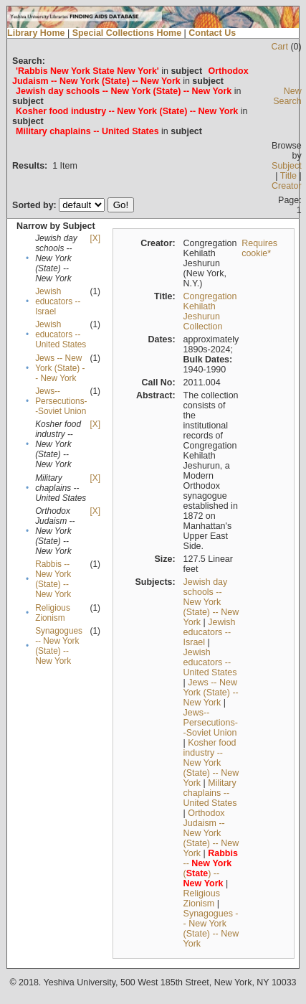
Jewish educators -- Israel (57, 301)
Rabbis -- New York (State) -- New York (53, 579)
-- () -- (210, 868)
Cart (279, 47)
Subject (287, 166)
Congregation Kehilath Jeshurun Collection (210, 311)
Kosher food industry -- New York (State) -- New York (211, 763)
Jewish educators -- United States (60, 334)
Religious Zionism (52, 613)
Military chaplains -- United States (210, 793)
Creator (287, 186)
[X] (95, 238)
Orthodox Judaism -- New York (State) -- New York (211, 833)
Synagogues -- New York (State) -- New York (58, 646)
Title (288, 176)
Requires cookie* (259, 248)
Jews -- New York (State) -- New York (60, 368)
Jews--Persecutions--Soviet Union (61, 401)
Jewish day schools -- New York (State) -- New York (211, 602)
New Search (287, 96)
